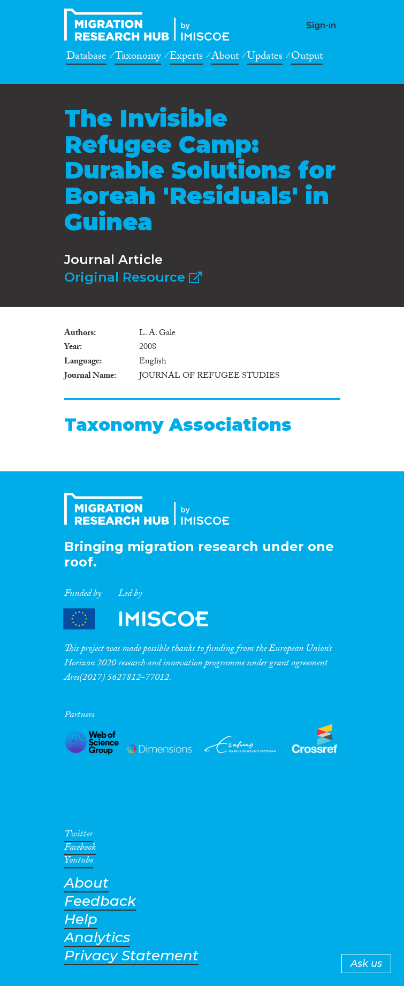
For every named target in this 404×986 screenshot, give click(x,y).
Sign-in (321, 25)
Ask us (366, 963)
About (225, 58)
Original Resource (133, 277)
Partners (145, 619)
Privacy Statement (131, 956)
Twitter (78, 835)
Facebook (80, 849)
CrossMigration (149, 25)
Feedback (100, 901)
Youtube (78, 862)
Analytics (97, 937)
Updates (265, 58)
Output (307, 58)
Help (80, 919)
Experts (186, 58)
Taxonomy (138, 58)
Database (86, 58)
